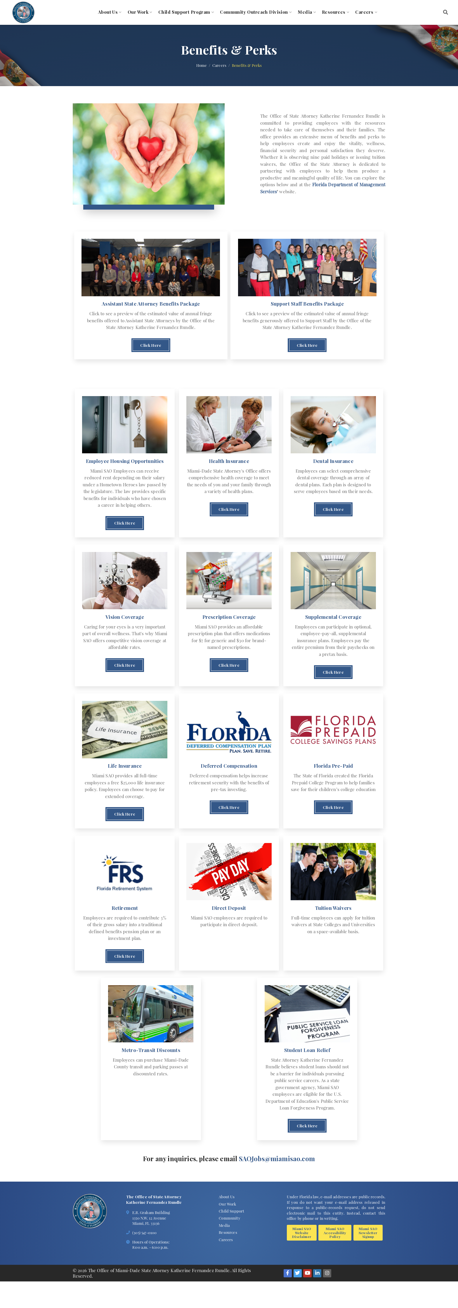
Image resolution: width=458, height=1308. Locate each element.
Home (201, 65)
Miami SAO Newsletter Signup (368, 1259)
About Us (108, 12)
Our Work (138, 12)
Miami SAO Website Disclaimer (301, 1259)
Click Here (151, 349)
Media (305, 12)
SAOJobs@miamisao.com (277, 1184)
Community (229, 1244)
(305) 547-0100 (144, 1259)
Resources (334, 12)
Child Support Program (184, 12)
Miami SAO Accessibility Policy (335, 1259)
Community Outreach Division (254, 12)
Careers (364, 12)
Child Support (231, 1237)
